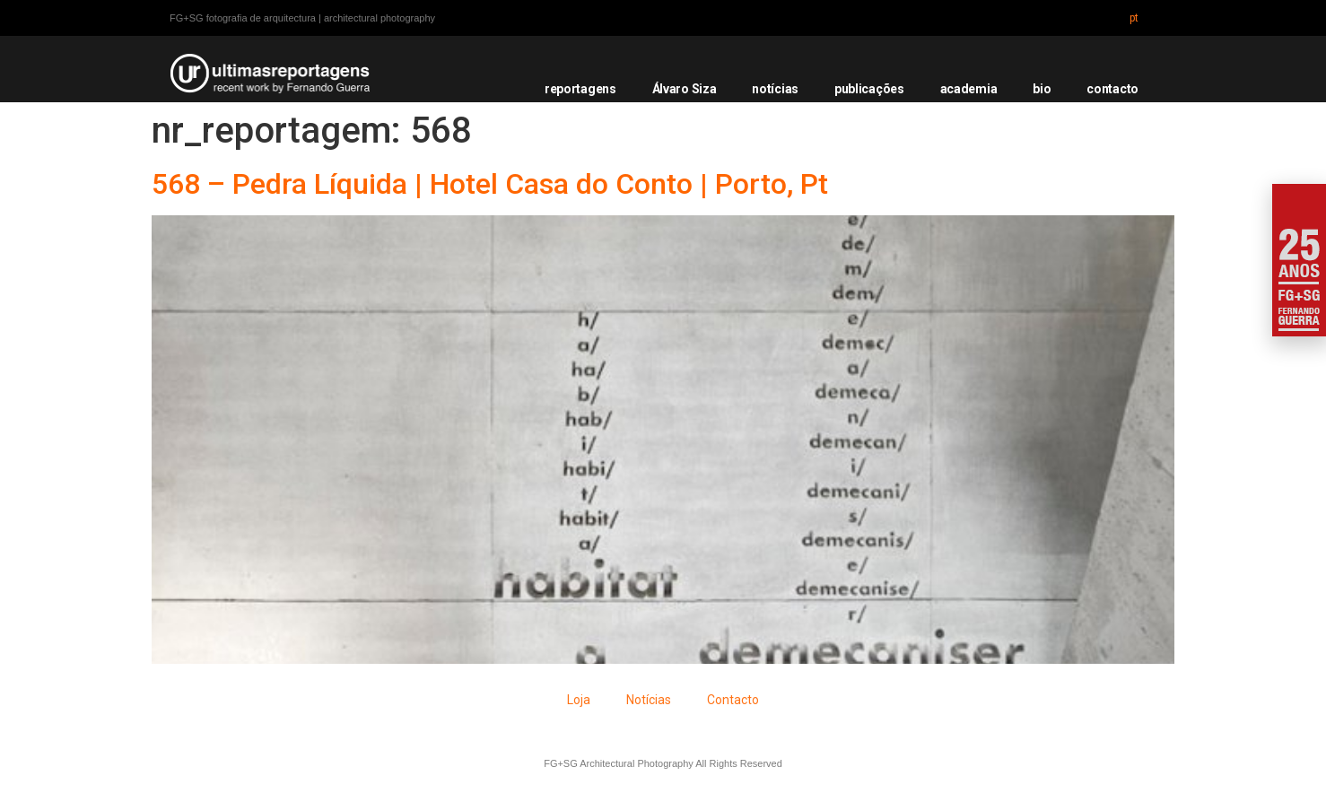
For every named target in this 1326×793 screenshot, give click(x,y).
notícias (775, 89)
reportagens (580, 89)
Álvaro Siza (684, 89)
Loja (578, 700)
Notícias (648, 700)
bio (1042, 89)
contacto (1112, 89)
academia (969, 89)
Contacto (733, 700)
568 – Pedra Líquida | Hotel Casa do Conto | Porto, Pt (490, 184)
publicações (869, 89)
